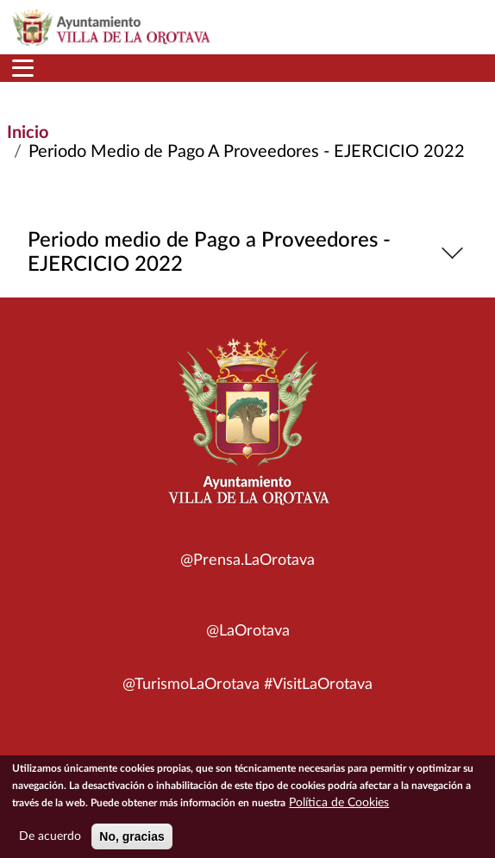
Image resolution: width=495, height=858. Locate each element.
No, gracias (131, 842)
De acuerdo (50, 842)
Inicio (27, 132)
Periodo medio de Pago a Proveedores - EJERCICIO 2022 (248, 252)
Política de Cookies (339, 808)
